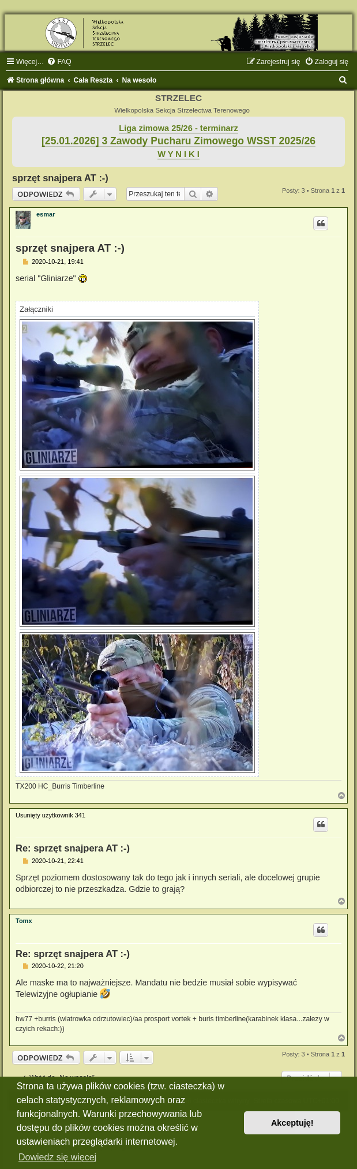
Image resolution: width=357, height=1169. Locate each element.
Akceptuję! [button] (292, 1122)
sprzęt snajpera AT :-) (60, 178)
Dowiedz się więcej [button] (57, 1157)
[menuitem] (59, 62)
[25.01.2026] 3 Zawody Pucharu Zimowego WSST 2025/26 (178, 141)
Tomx (24, 920)
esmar (45, 214)
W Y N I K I (178, 154)
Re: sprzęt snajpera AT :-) (73, 848)
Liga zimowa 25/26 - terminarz (178, 128)
